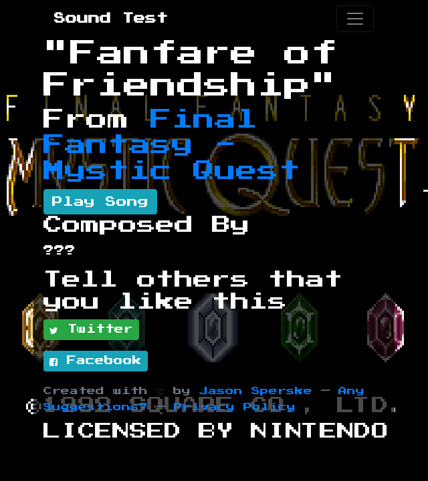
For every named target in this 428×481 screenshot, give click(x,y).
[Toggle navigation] (355, 18)
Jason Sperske (255, 391)
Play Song (100, 201)
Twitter (91, 330)
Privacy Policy (235, 407)
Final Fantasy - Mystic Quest (171, 145)
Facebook (95, 361)
